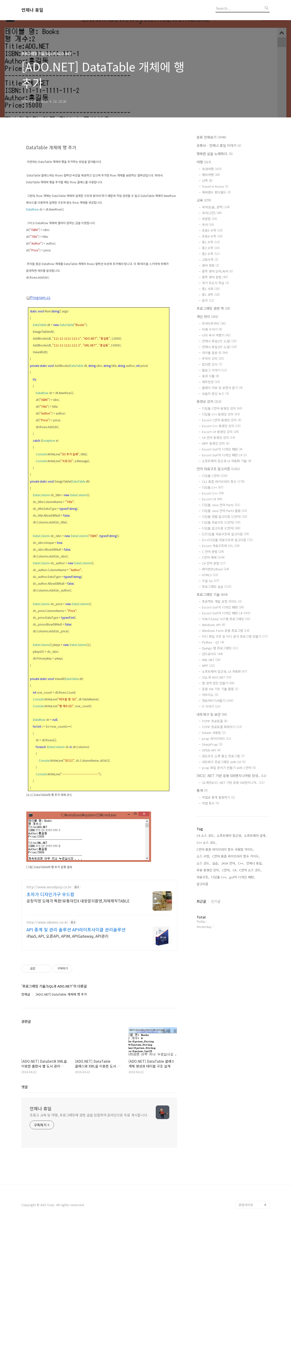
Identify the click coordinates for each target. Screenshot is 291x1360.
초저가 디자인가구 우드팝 (50, 1030)
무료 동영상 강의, (208, 870)
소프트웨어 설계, (255, 835)
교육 (204, 200)
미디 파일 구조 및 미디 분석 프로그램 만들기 (235, 636)
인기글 (215, 901)
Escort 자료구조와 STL (221, 545)
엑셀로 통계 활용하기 (218, 797)
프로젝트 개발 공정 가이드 (222, 601)
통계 (202, 790)
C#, (235, 870)
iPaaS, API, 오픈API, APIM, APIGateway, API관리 (68, 1072)
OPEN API (211, 750)
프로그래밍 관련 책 (213, 308)
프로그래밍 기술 (212, 594)
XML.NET (211, 659)
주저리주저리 (214, 323)
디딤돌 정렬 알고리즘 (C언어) (224, 516)
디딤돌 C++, (219, 877)
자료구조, (203, 877)
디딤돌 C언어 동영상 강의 (222, 408)
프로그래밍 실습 (216, 586)
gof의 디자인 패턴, (242, 877)
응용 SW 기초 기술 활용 (220, 689)
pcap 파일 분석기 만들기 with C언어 (229, 767)
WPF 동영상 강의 (215, 443)
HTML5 (210, 575)
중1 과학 (211, 294)
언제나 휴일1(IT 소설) (219, 341)
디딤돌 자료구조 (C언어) (221, 522)
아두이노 (210, 694)
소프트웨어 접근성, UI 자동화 (224, 671)
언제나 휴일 (32, 10)
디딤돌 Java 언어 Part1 (221, 505)
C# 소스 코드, (206, 835)
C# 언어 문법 (214, 563)
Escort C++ (213, 493)
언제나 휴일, (254, 863)
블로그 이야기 (214, 370)
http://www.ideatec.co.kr (47, 1058)
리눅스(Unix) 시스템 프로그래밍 (226, 619)
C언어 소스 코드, (250, 870)
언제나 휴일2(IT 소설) (219, 346)
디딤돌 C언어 (214, 475)
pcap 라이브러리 (216, 738)
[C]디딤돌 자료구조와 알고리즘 (225, 534)
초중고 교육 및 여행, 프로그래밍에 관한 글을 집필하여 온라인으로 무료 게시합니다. (89, 1251)
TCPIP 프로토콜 (214, 721)
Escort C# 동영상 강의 (220, 431)
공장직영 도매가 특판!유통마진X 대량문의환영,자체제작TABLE (78, 1037)
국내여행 (212, 169)
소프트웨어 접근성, (229, 835)
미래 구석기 (212, 329)
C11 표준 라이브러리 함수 (223, 481)
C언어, (226, 870)
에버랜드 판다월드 (216, 192)
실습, (215, 863)
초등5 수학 (212, 230)
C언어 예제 (213, 557)
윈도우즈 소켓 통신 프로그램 (223, 756)
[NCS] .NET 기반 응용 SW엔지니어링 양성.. (231, 775)
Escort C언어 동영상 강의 (221, 420)
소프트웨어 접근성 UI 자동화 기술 (226, 461)
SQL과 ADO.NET (216, 677)
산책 (207, 180)
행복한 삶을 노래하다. (215, 153)
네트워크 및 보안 (212, 714)
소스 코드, (203, 863)
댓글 (24, 1222)
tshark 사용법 (214, 732)
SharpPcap (212, 744)
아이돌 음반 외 (215, 352)
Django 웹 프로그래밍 (220, 648)
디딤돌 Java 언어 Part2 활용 (224, 510)
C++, (241, 863)
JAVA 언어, (228, 863)
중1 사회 (211, 288)
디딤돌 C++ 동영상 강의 (221, 414)
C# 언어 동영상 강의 (218, 437)
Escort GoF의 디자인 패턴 (222, 449)
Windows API (213, 624)
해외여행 (211, 174)
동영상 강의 (209, 401)
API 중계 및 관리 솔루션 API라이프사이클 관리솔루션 (76, 1066)
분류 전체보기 (211, 137)
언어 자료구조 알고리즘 (218, 468)
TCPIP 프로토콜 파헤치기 (222, 726)
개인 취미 (207, 316)
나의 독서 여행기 (216, 335)
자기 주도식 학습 (215, 283)
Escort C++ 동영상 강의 (221, 426)
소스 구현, (203, 856)
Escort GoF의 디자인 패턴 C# (224, 455)
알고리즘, (203, 884)
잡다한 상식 (212, 364)
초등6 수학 (212, 236)
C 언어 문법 (213, 551)
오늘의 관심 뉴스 (215, 393)
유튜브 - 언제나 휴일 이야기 (219, 145)
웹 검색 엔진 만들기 (218, 683)
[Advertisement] (99, 173)
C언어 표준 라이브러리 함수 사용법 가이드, (225, 849)
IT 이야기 (211, 706)
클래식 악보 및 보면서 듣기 (222, 387)
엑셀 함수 (210, 803)
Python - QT (213, 642)
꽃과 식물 (210, 376)
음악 (208, 300)
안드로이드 (212, 654)
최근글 (201, 901)
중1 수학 (211, 242)
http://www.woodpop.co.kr (49, 1023)
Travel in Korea (215, 186)
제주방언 (211, 382)
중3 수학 (211, 253)
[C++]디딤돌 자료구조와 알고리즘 (227, 540)
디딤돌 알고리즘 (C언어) (221, 528)
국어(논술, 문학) (216, 207)
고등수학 (210, 259)
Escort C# (212, 499)
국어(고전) (212, 213)
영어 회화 (210, 265)
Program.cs (38, 365)
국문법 (209, 218)
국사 (208, 224)
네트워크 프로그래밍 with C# (224, 761)
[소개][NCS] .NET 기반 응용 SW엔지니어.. (233, 782)
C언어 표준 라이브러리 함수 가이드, (236, 856)
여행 (204, 161)
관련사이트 (246, 1341)
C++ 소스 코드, (207, 842)
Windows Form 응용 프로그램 (225, 630)
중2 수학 (211, 248)
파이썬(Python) (215, 569)
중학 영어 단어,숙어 (217, 271)
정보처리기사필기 (217, 700)
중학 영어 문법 (215, 277)
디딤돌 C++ (212, 487)
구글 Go (210, 580)
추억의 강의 (213, 358)
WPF (208, 665)
